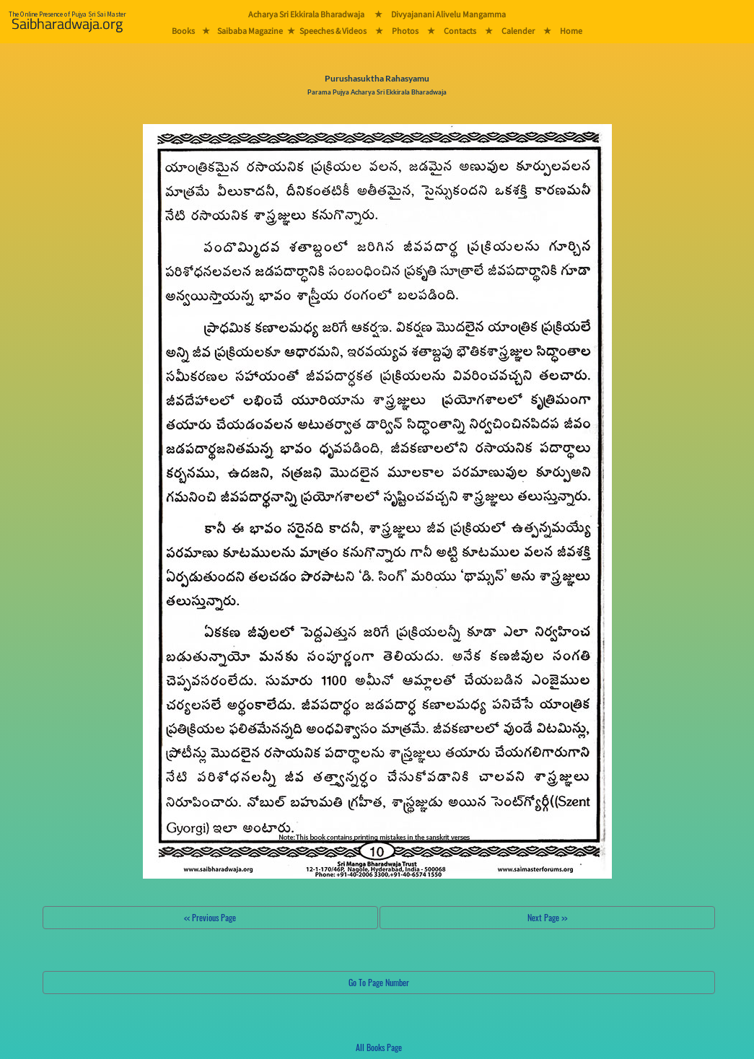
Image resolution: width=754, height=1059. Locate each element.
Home (571, 30)
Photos (405, 30)
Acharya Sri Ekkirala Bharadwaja (306, 14)
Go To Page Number (378, 982)
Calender (518, 30)
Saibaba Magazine (250, 30)
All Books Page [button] (379, 1047)
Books (183, 30)
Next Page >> (547, 917)
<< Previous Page (210, 917)
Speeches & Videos (333, 30)
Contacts (460, 30)
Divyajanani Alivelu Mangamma (448, 14)
